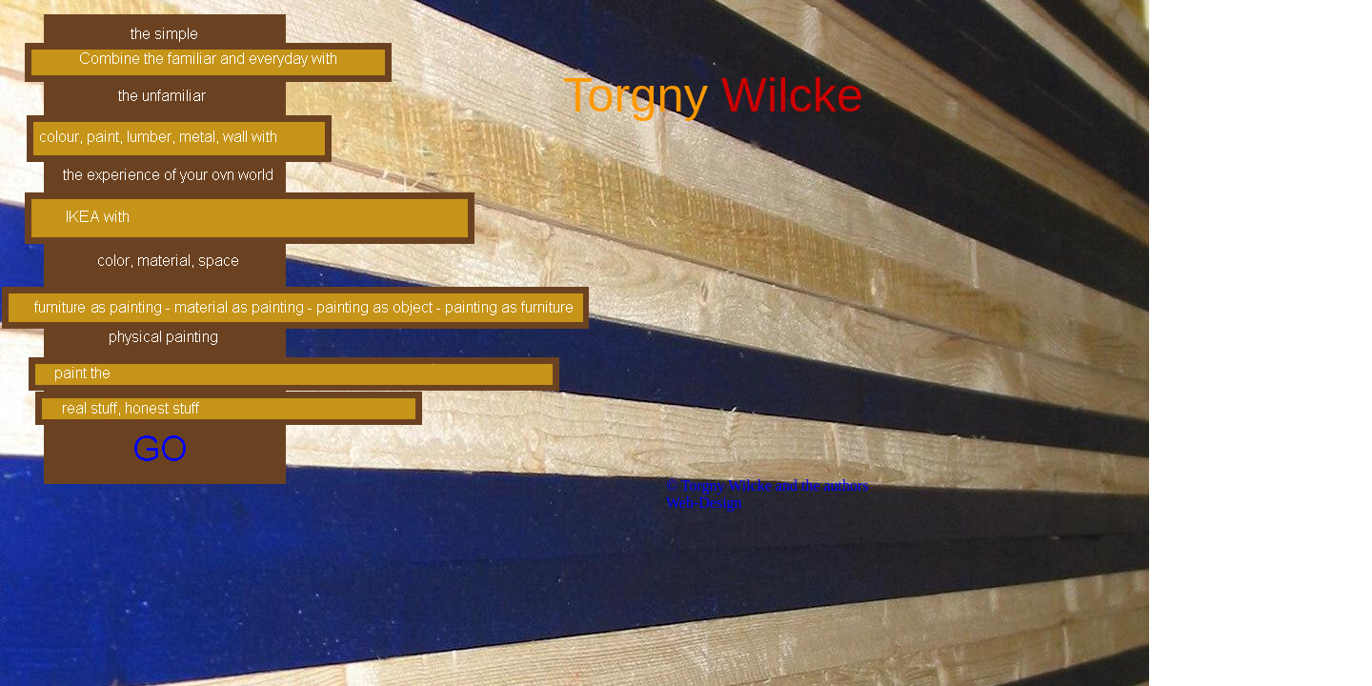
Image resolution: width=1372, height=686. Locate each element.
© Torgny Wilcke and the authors (767, 485)
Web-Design (704, 502)
